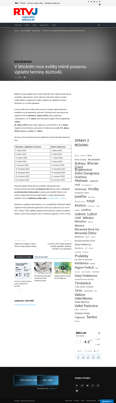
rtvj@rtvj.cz (53, 388)
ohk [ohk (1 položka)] (86, 248)
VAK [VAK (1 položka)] (95, 291)
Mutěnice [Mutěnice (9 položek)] (79, 236)
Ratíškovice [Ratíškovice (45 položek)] (82, 263)
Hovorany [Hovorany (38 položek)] (81, 189)
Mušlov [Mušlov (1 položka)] (87, 237)
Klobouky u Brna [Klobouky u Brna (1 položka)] (80, 201)
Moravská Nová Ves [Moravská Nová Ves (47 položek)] (87, 229)
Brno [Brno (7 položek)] (89, 155)
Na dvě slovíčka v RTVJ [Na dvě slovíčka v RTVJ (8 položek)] (85, 240)
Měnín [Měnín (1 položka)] (93, 237)
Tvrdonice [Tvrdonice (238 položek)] (83, 283)
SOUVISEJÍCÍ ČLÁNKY (24, 257)
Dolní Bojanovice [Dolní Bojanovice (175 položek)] (83, 168)
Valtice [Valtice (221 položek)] (80, 294)
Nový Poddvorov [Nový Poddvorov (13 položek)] (83, 244)
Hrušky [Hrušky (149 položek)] (93, 189)
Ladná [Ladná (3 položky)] (77, 210)
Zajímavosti (36, 31)
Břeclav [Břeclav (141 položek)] (92, 163)
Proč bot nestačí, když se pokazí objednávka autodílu (22, 283)
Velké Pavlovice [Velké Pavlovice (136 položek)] (86, 305)
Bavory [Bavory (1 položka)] (77, 156)
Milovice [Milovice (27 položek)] (79, 225)
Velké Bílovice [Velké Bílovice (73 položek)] (83, 298)
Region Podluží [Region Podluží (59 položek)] (84, 267)
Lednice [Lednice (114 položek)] (80, 214)
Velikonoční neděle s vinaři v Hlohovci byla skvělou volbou (25, 245)
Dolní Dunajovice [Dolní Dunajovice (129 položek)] (87, 173)
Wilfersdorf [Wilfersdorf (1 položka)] (84, 309)
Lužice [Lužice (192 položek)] (92, 214)
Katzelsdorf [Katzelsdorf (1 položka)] (91, 197)
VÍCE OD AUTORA (41, 257)
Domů (16, 31)
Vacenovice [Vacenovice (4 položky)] (88, 291)
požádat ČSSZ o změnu (56, 198)
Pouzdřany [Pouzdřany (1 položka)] (78, 252)
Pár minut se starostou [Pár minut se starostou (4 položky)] (83, 259)
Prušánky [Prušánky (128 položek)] (81, 256)
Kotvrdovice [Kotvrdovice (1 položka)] (91, 206)
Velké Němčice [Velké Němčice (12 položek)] (82, 302)
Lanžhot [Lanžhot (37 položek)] (86, 210)
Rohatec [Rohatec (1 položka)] (77, 272)
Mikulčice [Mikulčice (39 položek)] (80, 221)
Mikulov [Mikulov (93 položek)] (88, 217)
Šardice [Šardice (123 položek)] (92, 317)
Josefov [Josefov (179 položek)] (80, 196)
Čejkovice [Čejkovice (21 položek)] (80, 317)
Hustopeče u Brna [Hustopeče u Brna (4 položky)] (82, 193)
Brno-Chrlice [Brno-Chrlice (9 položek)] (81, 159)
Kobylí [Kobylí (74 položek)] (91, 201)
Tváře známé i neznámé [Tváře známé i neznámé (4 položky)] (84, 287)
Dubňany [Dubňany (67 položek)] (81, 177)
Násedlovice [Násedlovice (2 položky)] (79, 248)
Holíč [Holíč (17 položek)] (77, 184)
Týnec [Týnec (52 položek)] (78, 290)
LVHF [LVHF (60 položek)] (78, 217)
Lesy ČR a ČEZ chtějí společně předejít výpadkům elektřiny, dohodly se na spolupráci (59, 246)
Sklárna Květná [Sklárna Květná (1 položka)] (86, 272)
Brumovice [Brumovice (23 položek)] (94, 159)
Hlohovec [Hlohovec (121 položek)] (81, 180)
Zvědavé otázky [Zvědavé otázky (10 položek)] (82, 313)
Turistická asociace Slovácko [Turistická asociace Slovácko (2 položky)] (84, 279)
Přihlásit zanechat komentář (24, 305)
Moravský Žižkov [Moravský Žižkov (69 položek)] (85, 233)
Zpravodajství (25, 31)
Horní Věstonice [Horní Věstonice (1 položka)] (87, 185)
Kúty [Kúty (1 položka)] (98, 206)
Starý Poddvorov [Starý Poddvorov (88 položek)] (86, 275)
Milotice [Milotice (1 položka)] (90, 222)
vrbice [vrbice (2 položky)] (77, 309)
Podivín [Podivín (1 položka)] (91, 248)
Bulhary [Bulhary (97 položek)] (80, 163)
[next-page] (19, 290)
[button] (99, 25)
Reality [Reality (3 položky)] (92, 264)
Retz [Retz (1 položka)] (97, 268)
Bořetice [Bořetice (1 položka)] (83, 156)
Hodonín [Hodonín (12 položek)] (94, 181)
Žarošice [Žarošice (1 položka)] (77, 321)
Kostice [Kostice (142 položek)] (80, 205)
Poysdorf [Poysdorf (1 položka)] (85, 252)
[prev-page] (15, 290)
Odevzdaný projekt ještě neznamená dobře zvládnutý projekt (42, 278)
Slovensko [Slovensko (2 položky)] (95, 272)
